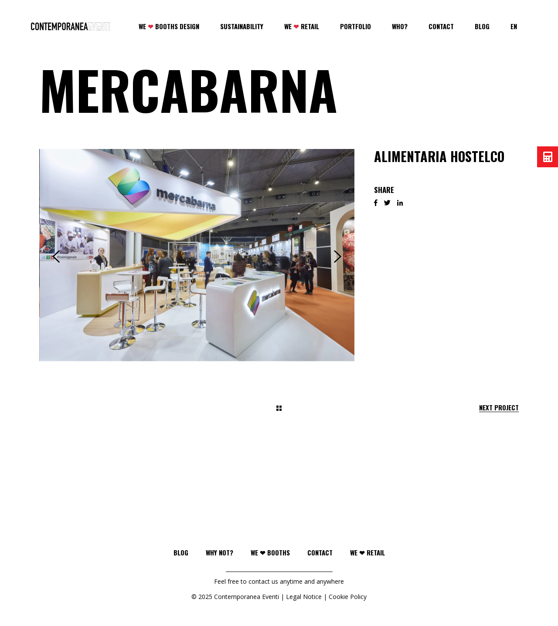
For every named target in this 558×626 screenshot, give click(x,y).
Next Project (499, 407)
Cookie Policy (348, 596)
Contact (320, 552)
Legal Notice (304, 596)
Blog (181, 552)
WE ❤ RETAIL (367, 552)
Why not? (219, 552)
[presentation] (56, 257)
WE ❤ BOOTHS (270, 552)
